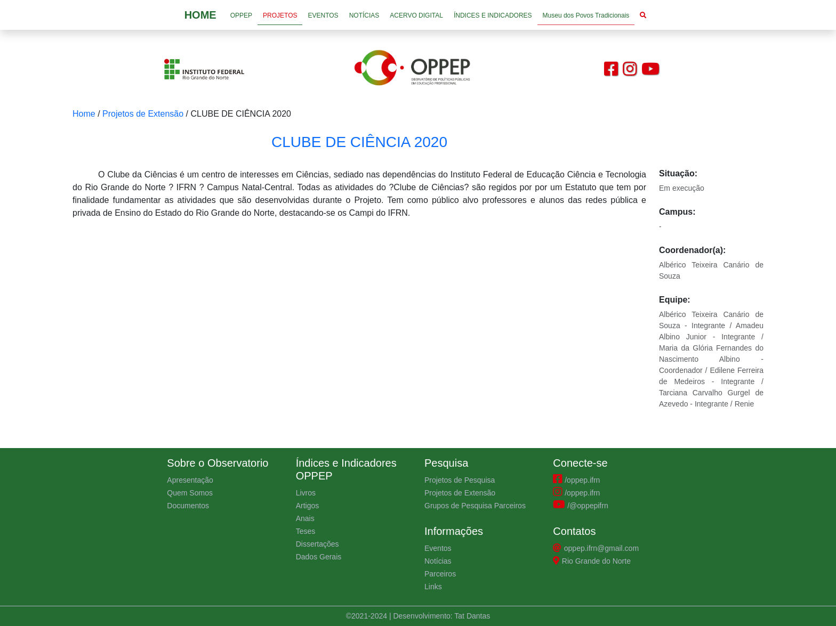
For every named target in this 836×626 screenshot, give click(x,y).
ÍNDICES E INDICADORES (493, 15)
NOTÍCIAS (364, 15)
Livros (306, 493)
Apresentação (190, 480)
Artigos (307, 505)
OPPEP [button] (241, 15)
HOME (200, 15)
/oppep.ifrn (576, 480)
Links (433, 586)
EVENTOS (323, 15)
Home (84, 113)
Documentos (188, 505)
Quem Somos (190, 493)
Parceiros (440, 574)
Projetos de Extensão (142, 113)
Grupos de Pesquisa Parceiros (475, 505)
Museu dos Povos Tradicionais (586, 15)
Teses (306, 531)
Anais (305, 518)
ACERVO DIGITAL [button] (416, 15)
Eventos (438, 548)
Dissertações (317, 544)
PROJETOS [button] (280, 15)
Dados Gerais (319, 556)
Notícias (438, 561)
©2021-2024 (367, 616)
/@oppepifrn (580, 505)
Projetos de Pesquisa (459, 480)
